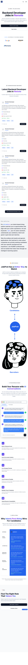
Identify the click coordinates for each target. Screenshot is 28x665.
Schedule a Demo (14, 609)
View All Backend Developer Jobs (14, 213)
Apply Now (23, 151)
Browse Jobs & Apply (14, 25)
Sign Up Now (14, 29)
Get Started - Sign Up (14, 605)
